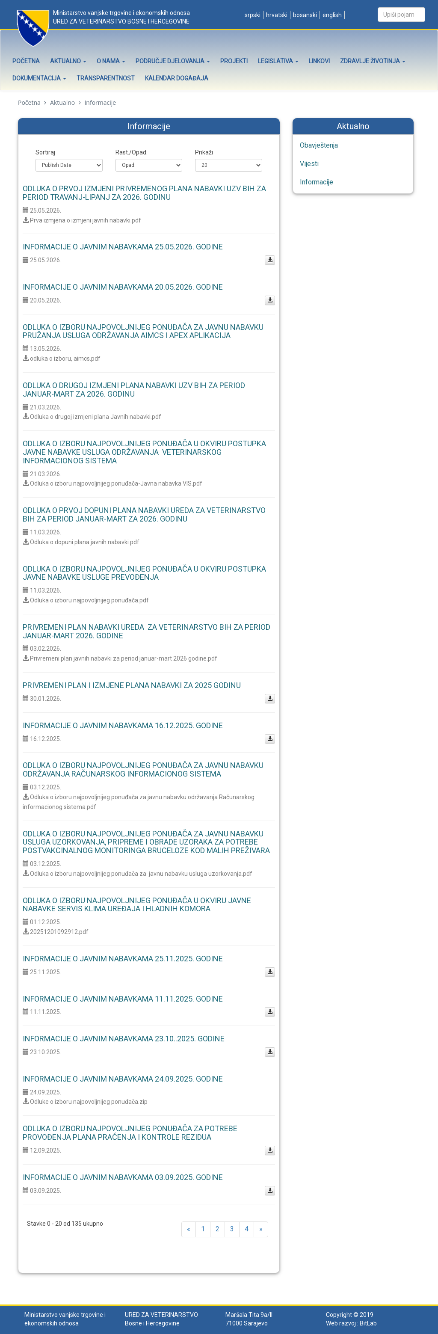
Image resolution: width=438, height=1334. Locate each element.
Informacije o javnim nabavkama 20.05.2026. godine (123, 286)
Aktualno (68, 61)
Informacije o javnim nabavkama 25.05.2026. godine (123, 246)
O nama (111, 61)
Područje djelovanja (173, 61)
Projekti (234, 61)
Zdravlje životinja (372, 61)
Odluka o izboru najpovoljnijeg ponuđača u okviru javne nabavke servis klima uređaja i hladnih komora (137, 904)
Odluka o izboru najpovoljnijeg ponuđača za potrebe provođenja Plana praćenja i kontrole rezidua (130, 1132)
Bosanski (304, 15)
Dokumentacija (39, 78)
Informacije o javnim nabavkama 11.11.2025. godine (123, 998)
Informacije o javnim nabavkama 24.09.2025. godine (123, 1078)
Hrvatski (276, 15)
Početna (26, 61)
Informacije (316, 182)
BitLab (368, 1323)
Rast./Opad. (131, 152)
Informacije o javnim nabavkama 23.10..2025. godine (124, 1038)
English (331, 15)
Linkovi (319, 61)
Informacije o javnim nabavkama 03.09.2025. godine (123, 1177)
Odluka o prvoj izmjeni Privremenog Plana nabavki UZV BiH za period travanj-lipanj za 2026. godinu (144, 193)
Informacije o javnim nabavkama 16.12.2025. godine (123, 725)
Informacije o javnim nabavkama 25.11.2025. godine (123, 958)
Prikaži (204, 152)
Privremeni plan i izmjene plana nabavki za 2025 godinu (132, 685)
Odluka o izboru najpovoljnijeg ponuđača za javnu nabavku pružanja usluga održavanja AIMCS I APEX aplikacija (143, 331)
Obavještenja (319, 145)
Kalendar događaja (176, 78)
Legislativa (278, 61)
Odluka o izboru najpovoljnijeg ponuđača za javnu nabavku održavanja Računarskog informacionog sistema (143, 769)
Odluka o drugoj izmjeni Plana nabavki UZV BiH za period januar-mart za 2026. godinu (134, 389)
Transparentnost (106, 78)
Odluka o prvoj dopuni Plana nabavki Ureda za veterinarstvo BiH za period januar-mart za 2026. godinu (144, 514)
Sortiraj (45, 152)
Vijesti (309, 164)
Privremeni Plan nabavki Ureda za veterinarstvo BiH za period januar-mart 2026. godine (146, 631)
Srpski (251, 15)
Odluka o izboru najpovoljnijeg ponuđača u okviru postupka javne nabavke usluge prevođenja (144, 573)
